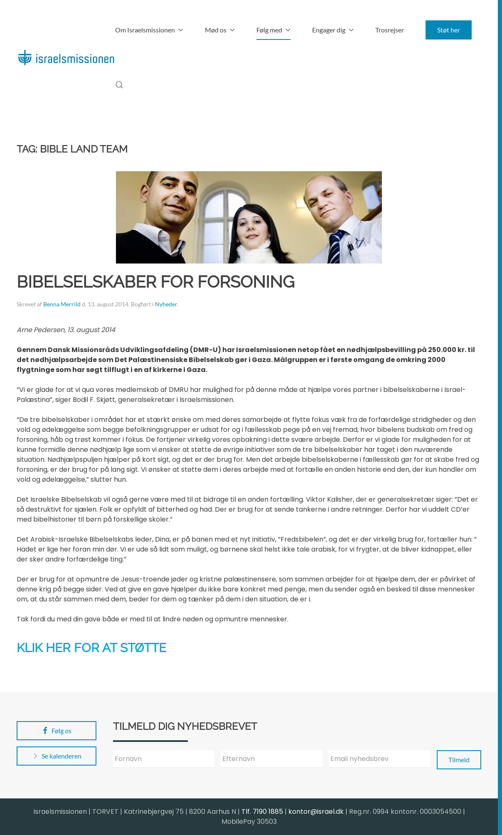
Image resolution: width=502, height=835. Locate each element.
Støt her (448, 30)
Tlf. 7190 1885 (262, 811)
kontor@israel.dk (316, 811)
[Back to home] (66, 57)
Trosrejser (389, 30)
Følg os (56, 731)
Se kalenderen (56, 756)
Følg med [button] (273, 30)
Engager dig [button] (333, 30)
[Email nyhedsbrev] (380, 759)
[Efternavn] (271, 759)
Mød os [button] (220, 30)
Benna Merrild (62, 304)
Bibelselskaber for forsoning (156, 281)
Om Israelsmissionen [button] (149, 30)
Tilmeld (459, 760)
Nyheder (166, 304)
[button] (119, 84)
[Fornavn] (164, 759)
